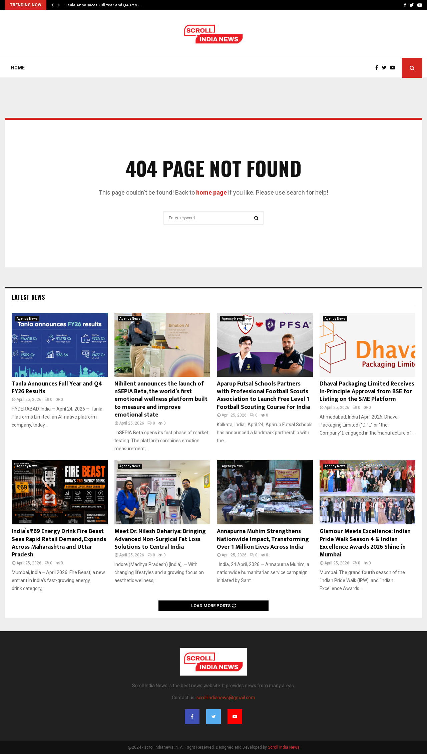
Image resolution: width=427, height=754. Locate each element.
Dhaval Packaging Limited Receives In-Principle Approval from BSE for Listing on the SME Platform (367, 392)
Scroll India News (284, 747)
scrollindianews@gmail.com (225, 697)
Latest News (28, 297)
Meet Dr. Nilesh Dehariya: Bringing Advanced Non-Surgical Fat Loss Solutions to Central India (160, 539)
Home (18, 67)
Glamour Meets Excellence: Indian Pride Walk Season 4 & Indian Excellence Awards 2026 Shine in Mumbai (365, 543)
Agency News (27, 318)
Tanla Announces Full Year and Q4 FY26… (103, 5)
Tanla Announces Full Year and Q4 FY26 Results (57, 388)
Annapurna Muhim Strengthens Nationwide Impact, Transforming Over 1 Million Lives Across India (263, 539)
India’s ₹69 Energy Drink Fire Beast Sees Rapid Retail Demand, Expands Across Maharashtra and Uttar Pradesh (59, 543)
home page (211, 192)
